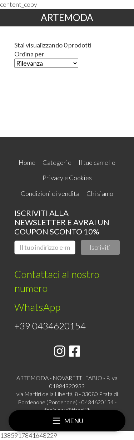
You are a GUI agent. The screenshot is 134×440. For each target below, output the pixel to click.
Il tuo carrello (97, 162)
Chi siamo (99, 193)
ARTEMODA (67, 17)
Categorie (57, 162)
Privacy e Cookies (67, 178)
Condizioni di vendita (50, 193)
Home (27, 162)
